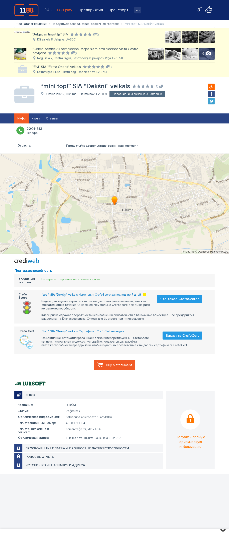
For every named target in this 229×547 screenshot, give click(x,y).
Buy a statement (119, 365)
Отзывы (52, 118)
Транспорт (118, 10)
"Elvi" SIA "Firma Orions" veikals (56, 67)
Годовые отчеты (39, 457)
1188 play (64, 10)
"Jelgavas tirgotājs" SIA (50, 34)
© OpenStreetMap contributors (211, 251)
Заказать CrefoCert (182, 335)
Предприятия (90, 10)
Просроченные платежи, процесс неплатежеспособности (77, 448)
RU (48, 9)
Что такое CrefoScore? (179, 299)
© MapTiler (189, 251)
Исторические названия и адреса (55, 465)
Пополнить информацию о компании (137, 94)
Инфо (21, 118)
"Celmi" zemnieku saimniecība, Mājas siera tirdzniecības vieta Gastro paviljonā (85, 51)
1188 (26, 10)
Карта (36, 118)
